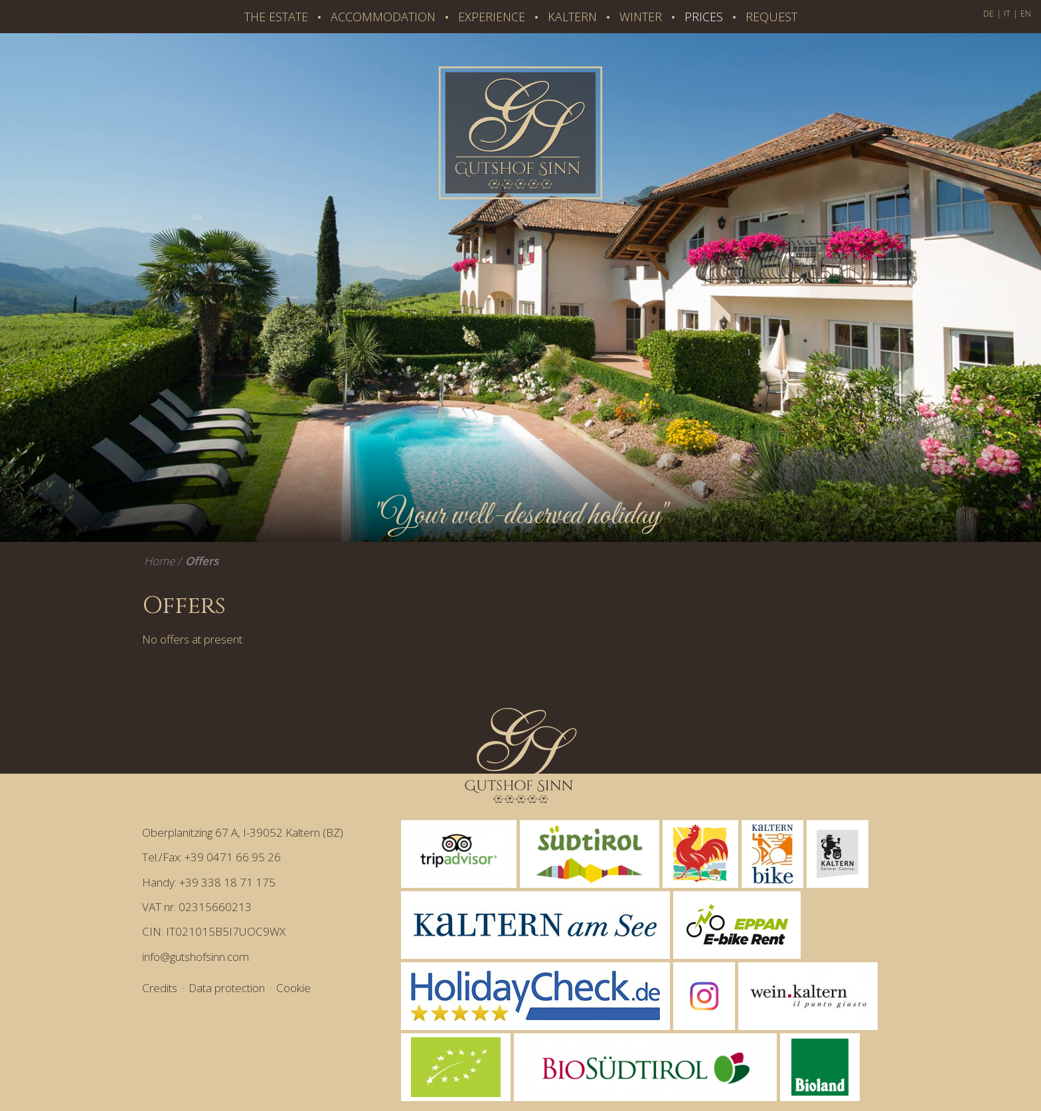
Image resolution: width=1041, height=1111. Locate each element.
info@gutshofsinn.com (195, 956)
